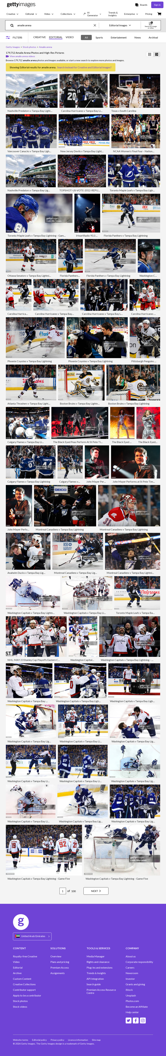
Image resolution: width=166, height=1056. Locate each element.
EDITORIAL (55, 37)
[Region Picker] (32, 936)
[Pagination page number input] (62, 891)
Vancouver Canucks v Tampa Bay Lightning (31, 151)
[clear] (96, 25)
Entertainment (119, 37)
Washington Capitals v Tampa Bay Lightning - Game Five (38, 821)
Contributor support (24, 989)
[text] (55, 25)
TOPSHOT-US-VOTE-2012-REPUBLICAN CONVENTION (92, 190)
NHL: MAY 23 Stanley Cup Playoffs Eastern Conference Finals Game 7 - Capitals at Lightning (58, 659)
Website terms (20, 1039)
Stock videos (20, 1006)
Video (16, 961)
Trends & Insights (96, 973)
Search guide (94, 984)
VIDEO (70, 37)
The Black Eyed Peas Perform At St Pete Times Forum (83, 441)
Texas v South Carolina (123, 110)
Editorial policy (39, 1039)
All (86, 37)
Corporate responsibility (139, 961)
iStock (129, 989)
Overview (55, 956)
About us (131, 956)
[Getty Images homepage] (21, 4)
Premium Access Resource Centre (101, 991)
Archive (17, 973)
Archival (153, 37)
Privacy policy (57, 1039)
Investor (130, 978)
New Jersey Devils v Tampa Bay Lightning (83, 151)
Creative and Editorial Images (94, 67)
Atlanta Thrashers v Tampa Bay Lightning (30, 403)
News (137, 37)
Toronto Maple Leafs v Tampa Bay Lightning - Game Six (38, 235)
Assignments (57, 973)
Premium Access (59, 967)
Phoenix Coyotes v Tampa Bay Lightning (29, 361)
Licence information (78, 1039)
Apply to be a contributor (27, 995)
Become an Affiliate (137, 1006)
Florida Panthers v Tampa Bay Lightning (126, 235)
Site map (96, 1039)
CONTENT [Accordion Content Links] (19, 948)
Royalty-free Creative (25, 956)
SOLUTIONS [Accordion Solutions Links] (58, 948)
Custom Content (22, 978)
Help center (132, 1012)
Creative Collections (24, 984)
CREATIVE (39, 37)
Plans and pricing (59, 961)
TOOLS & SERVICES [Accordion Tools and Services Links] (98, 948)
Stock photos (20, 1001)
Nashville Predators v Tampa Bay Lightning (31, 110)
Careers (130, 967)
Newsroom (132, 973)
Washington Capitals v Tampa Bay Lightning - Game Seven (39, 612)
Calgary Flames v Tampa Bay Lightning (28, 441)
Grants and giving (135, 984)
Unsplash (131, 995)
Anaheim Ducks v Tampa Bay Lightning (28, 572)
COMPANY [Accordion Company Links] (132, 948)
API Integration (95, 978)
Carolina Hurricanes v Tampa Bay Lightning (85, 110)
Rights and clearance (98, 961)
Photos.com (132, 1001)
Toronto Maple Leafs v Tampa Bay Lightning (140, 612)
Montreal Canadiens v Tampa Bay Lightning (60, 529)
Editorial (18, 967)
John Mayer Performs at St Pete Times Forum (138, 481)
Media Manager (96, 956)
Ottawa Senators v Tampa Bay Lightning (29, 275)
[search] (13, 25)
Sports (99, 37)
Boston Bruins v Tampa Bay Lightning (80, 403)
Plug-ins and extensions (100, 967)
